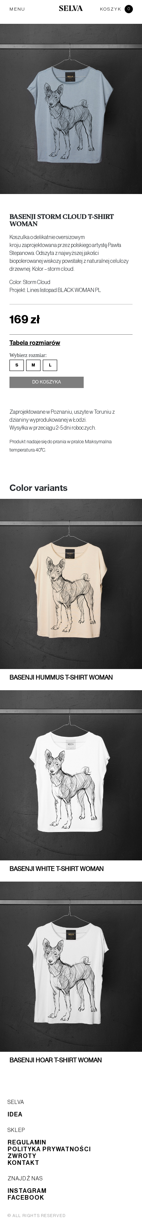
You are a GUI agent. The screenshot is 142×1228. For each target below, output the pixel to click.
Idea (15, 1114)
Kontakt (23, 1163)
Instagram (27, 1191)
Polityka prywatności (49, 1149)
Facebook (26, 1197)
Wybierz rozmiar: (28, 355)
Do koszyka (46, 382)
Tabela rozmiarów (34, 342)
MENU (17, 9)
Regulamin (27, 1142)
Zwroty (22, 1156)
